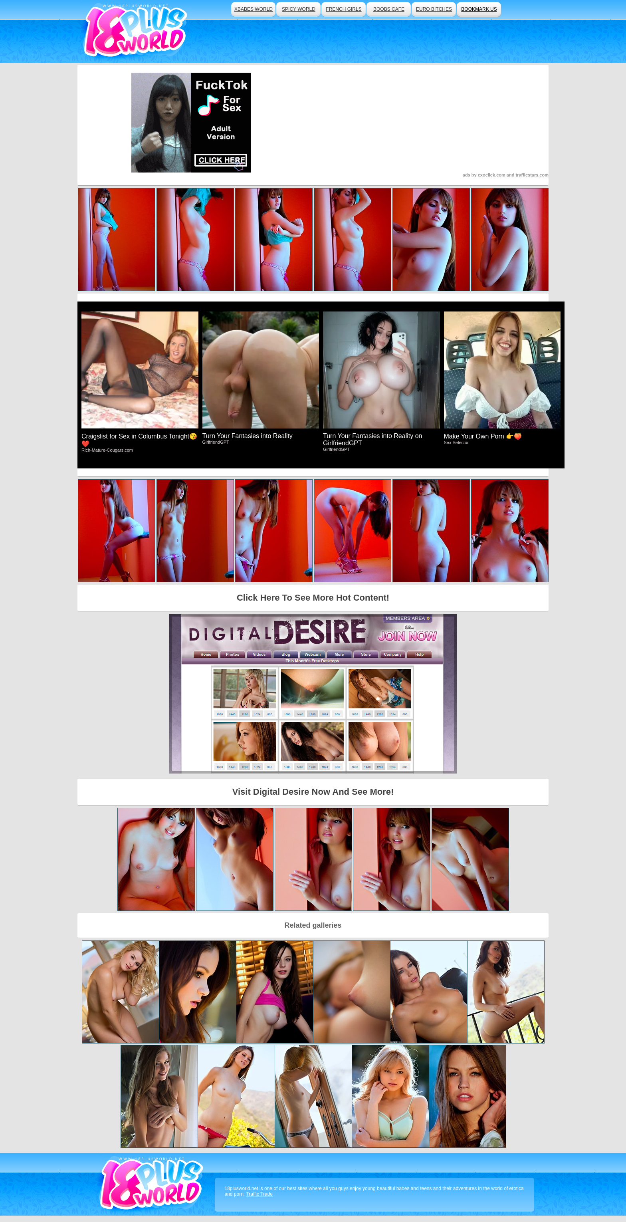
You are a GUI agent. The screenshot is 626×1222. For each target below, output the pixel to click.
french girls (343, 9)
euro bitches (434, 9)
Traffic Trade (259, 1194)
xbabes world (253, 9)
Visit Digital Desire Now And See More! (313, 792)
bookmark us (479, 9)
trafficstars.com (532, 175)
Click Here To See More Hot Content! (313, 598)
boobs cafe (388, 9)
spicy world (298, 9)
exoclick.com (491, 175)
